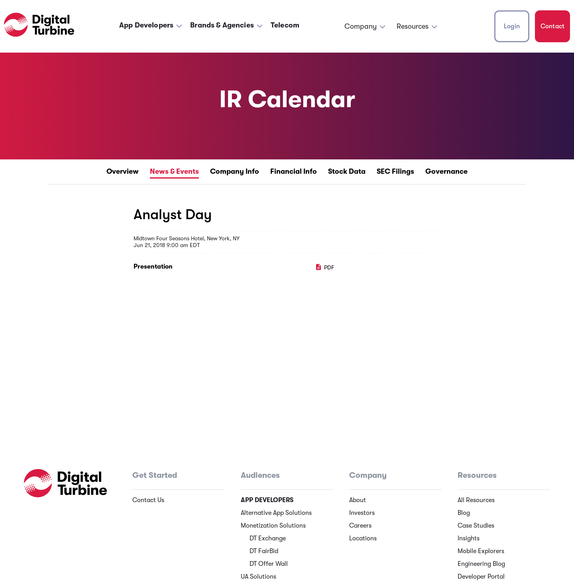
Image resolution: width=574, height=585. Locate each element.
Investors (362, 512)
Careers (360, 525)
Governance (446, 171)
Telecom (285, 25)
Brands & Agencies (222, 25)
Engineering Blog (481, 563)
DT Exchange (268, 538)
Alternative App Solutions (276, 512)
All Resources (476, 500)
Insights (469, 538)
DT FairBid (264, 551)
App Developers (146, 25)
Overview (122, 171)
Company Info (234, 171)
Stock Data (347, 171)
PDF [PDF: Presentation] (324, 267)
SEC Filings (395, 171)
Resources (413, 26)
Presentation (153, 266)
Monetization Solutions (273, 525)
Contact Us (148, 500)
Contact (552, 26)
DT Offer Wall (269, 563)
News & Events (174, 171)
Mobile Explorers (481, 551)
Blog (464, 512)
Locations (363, 538)
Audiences (260, 475)
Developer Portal (481, 576)
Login (512, 26)
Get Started (154, 475)
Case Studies (476, 525)
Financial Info (293, 171)
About (357, 500)
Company (360, 26)
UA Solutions (258, 576)
